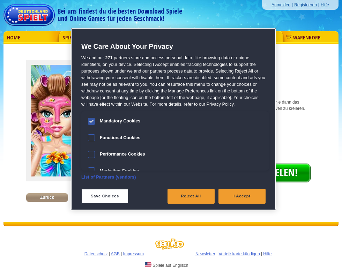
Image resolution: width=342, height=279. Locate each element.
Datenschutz (96, 253)
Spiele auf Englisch (166, 265)
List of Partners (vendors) (108, 177)
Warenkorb (303, 37)
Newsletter (205, 253)
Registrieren (305, 4)
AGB (115, 253)
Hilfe (325, 4)
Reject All (191, 196)
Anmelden (281, 4)
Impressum (133, 253)
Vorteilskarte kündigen (239, 253)
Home (13, 37)
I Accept (241, 196)
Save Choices (105, 196)
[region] (173, 119)
